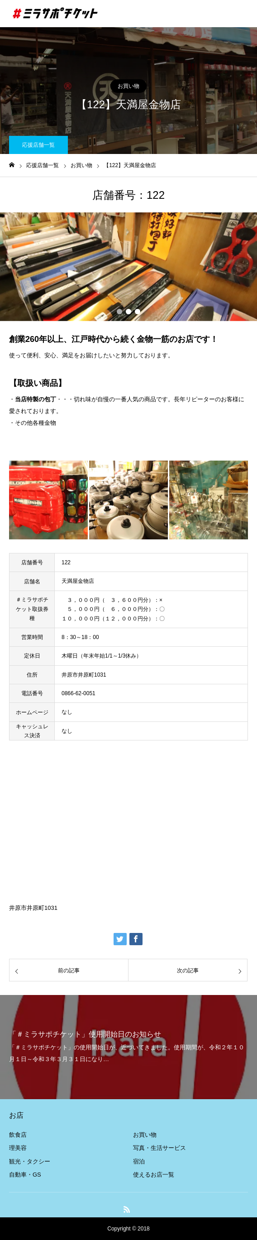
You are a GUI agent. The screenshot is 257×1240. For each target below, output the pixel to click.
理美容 (18, 1147)
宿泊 (139, 1161)
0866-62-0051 (78, 693)
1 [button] (119, 311)
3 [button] (137, 311)
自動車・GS (25, 1174)
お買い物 (128, 86)
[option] (128, 266)
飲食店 (18, 1134)
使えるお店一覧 (153, 1174)
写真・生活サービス (159, 1147)
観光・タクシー (29, 1161)
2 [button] (128, 311)
